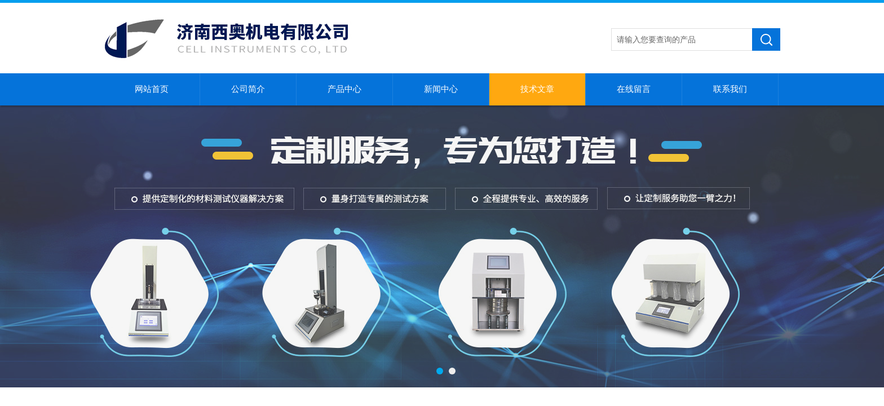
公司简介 (248, 89)
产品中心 (344, 89)
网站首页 (152, 89)
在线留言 (634, 89)
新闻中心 (441, 89)
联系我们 (730, 89)
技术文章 (537, 89)
